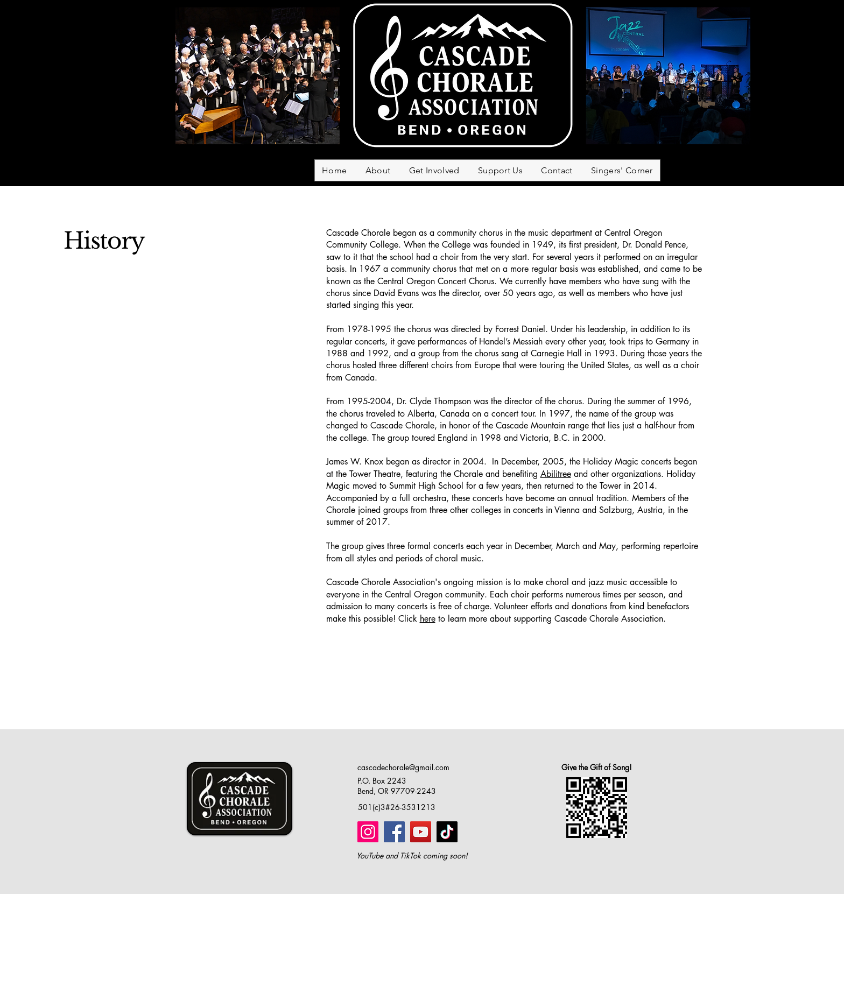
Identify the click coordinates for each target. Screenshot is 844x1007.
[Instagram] (367, 831)
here (427, 618)
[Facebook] (394, 831)
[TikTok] (447, 831)
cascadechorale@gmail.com (403, 767)
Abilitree (555, 474)
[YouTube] (420, 831)
